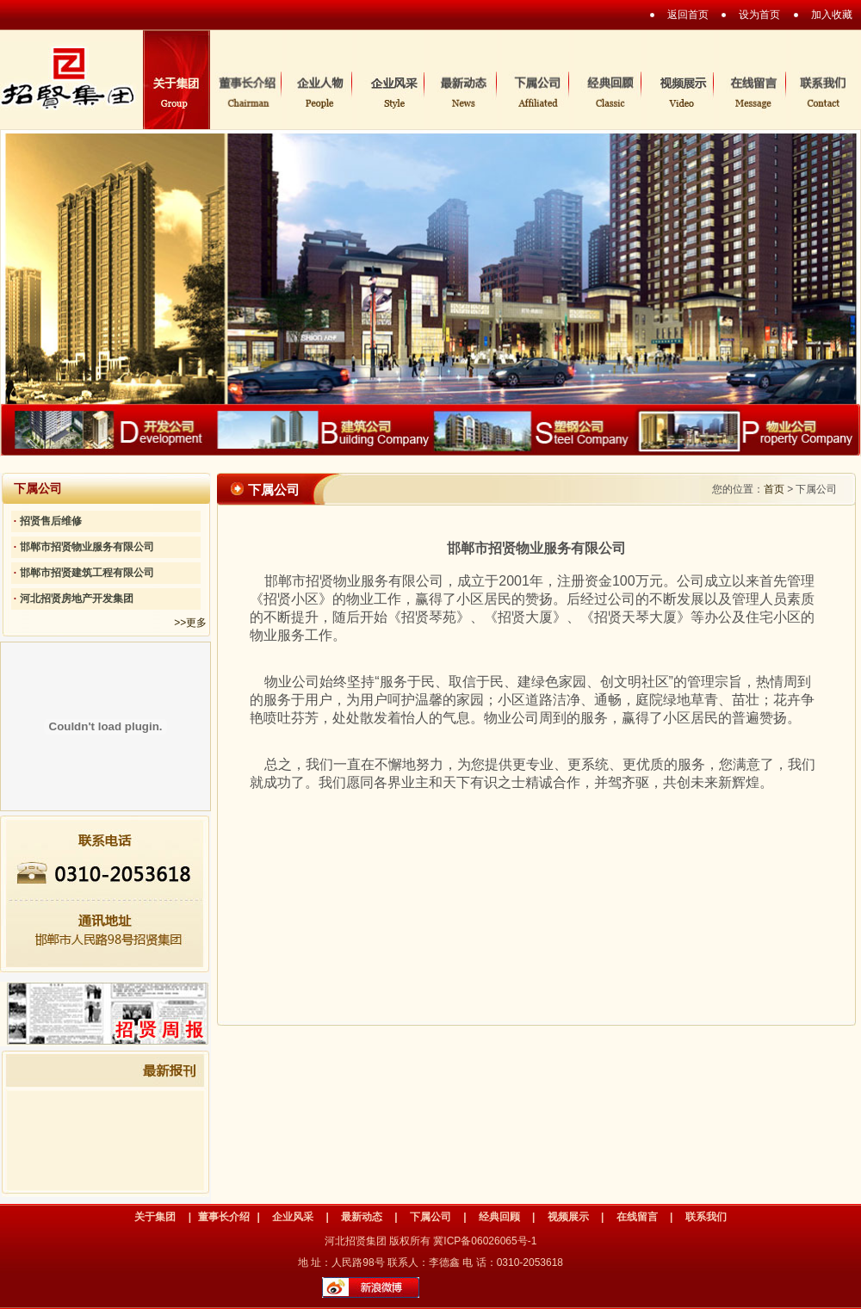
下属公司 (430, 1217)
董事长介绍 (224, 1217)
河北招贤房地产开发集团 (76, 598)
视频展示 (568, 1217)
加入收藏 (831, 15)
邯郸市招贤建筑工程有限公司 (87, 573)
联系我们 (706, 1217)
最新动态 (361, 1217)
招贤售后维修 (51, 521)
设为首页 (759, 15)
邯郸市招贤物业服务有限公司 (87, 547)
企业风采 (292, 1217)
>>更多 (190, 623)
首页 (774, 489)
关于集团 (155, 1217)
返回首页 (688, 15)
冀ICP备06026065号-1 (484, 1241)
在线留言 (637, 1217)
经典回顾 (499, 1217)
